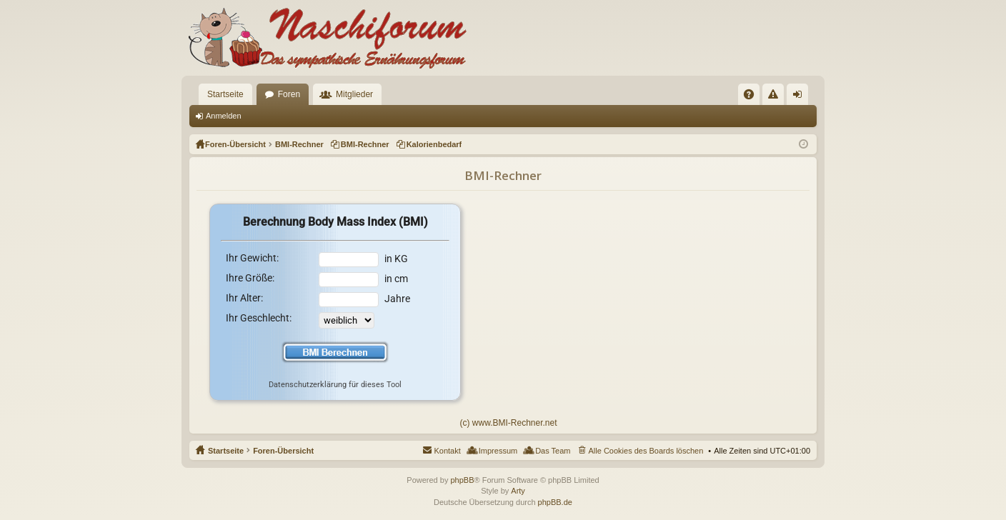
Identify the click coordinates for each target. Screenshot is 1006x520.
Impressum (498, 450)
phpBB (462, 480)
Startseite (225, 94)
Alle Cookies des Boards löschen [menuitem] (646, 450)
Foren (289, 94)
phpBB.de (555, 502)
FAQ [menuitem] (753, 97)
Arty (518, 490)
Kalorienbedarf (434, 144)
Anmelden (223, 115)
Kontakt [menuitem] (447, 450)
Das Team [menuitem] (552, 450)
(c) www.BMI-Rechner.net (508, 423)
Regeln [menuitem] (776, 97)
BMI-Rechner (365, 144)
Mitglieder (354, 94)
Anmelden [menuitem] (800, 97)
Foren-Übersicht (283, 450)
